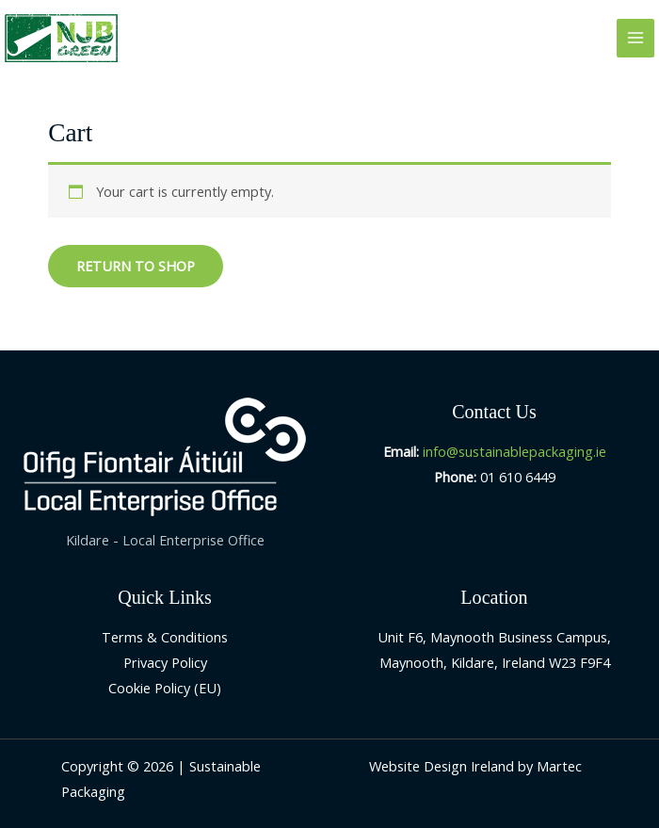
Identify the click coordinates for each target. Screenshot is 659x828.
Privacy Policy (165, 662)
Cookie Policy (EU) (164, 687)
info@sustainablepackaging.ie (514, 451)
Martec (559, 765)
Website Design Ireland (441, 765)
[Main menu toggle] (635, 38)
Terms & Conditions (165, 636)
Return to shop (135, 265)
